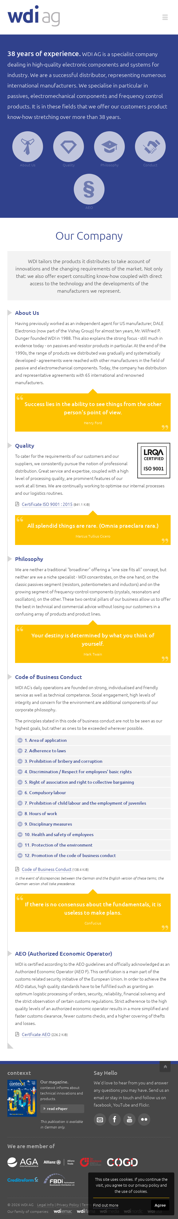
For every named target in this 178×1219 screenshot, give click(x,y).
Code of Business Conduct (46, 869)
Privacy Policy (68, 1204)
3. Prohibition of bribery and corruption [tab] (63, 761)
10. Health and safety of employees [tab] (58, 834)
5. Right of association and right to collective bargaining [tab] (79, 782)
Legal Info (45, 1204)
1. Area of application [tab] (45, 740)
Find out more (105, 1205)
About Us (27, 149)
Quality (68, 149)
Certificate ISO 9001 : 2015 (47, 504)
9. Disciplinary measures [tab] (48, 824)
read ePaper (57, 1108)
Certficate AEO (36, 1034)
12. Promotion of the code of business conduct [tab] (70, 855)
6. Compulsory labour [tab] (45, 792)
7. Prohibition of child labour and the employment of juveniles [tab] (85, 803)
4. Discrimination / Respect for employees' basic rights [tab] (78, 771)
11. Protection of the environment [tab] (58, 845)
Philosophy (109, 149)
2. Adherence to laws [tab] (45, 751)
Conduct (150, 149)
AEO (89, 192)
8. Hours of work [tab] (40, 813)
